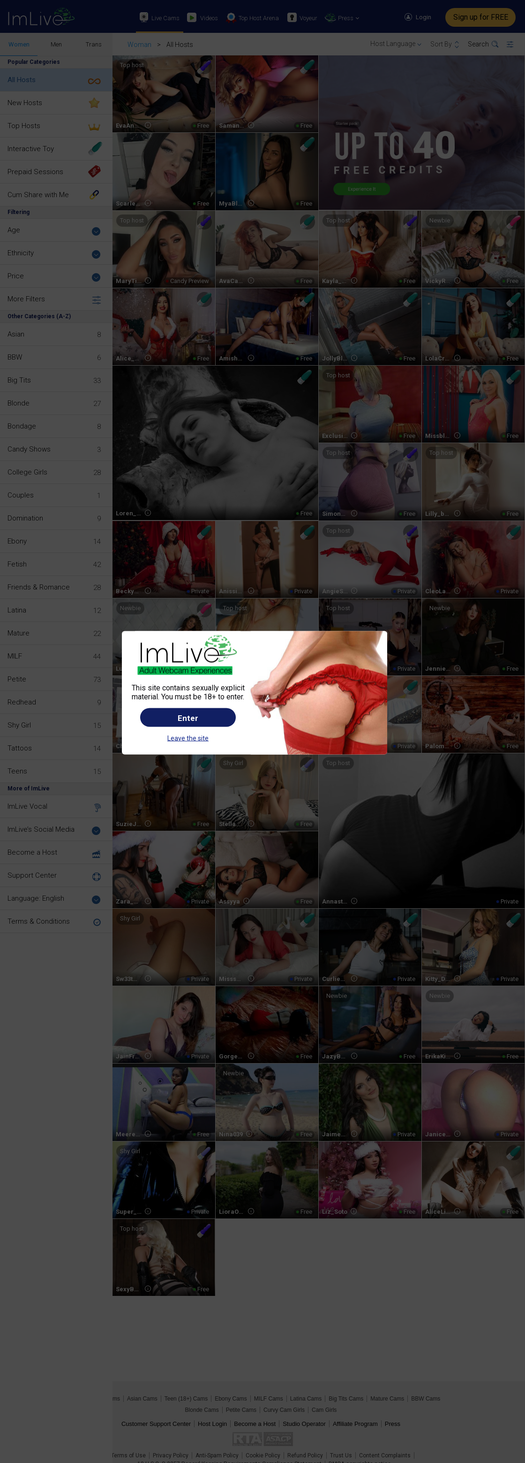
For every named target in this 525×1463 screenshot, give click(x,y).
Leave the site (188, 738)
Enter (188, 717)
